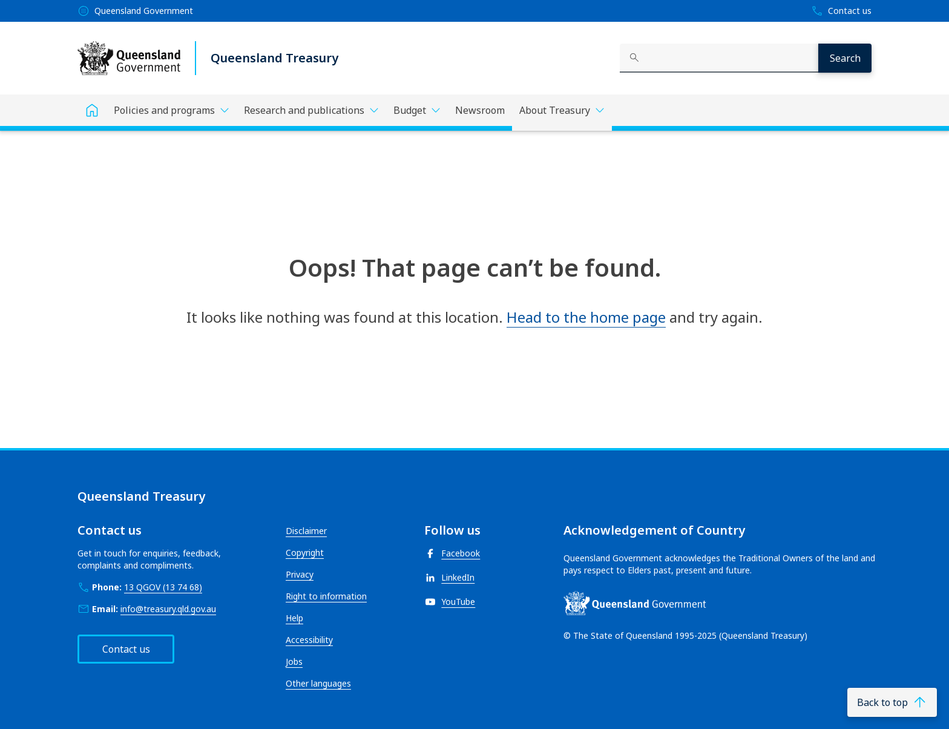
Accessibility (309, 639)
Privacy (300, 574)
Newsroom (480, 110)
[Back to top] (892, 702)
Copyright (305, 552)
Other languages (318, 683)
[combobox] (719, 58)
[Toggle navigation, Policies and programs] (172, 110)
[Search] (845, 58)
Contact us (126, 649)
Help (294, 618)
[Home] (92, 110)
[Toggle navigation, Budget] (417, 110)
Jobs (294, 661)
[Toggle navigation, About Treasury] (562, 112)
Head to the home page (586, 317)
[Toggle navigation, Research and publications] (311, 110)
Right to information (326, 596)
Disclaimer (306, 530)
